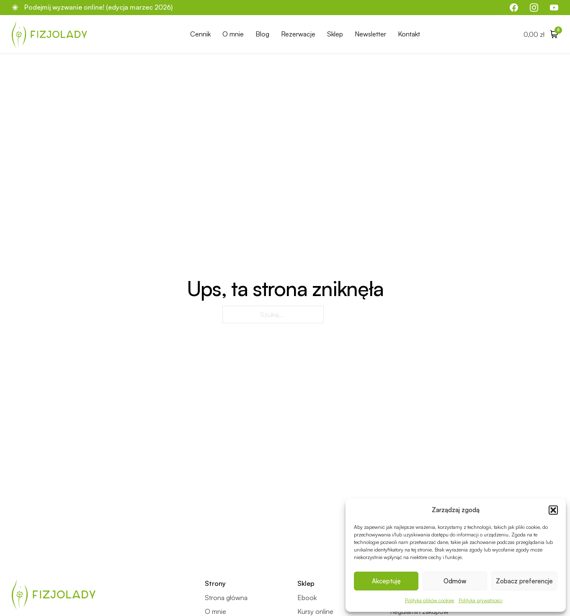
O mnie (233, 34)
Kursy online (315, 612)
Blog (262, 34)
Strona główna (226, 598)
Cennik (200, 34)
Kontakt (409, 34)
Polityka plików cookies (429, 600)
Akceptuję (386, 581)
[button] (553, 510)
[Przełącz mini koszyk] (541, 34)
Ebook (307, 598)
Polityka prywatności (481, 600)
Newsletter (370, 34)
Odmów (455, 581)
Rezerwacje (298, 34)
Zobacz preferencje (524, 581)
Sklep (335, 34)
